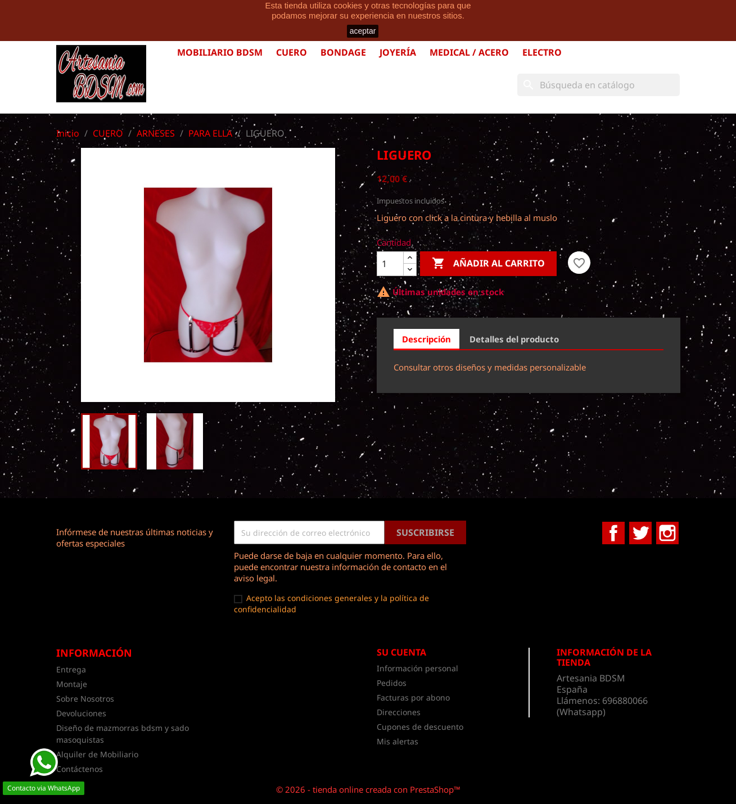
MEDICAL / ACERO (469, 52)
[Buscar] (598, 85)
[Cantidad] (390, 263)
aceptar (363, 30)
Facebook (613, 533)
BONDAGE (343, 52)
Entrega (71, 669)
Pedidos (392, 682)
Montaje (71, 684)
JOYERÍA (398, 52)
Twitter (640, 533)
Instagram (667, 533)
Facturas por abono (413, 697)
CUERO (291, 52)
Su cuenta (401, 652)
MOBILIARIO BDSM (220, 52)
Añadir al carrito (488, 263)
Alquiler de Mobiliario (97, 754)
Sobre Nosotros (85, 698)
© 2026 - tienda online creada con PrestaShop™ (368, 789)
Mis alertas (397, 741)
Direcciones (399, 712)
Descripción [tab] (426, 339)
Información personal (417, 668)
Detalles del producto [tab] (514, 339)
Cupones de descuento (420, 726)
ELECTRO (542, 52)
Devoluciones (81, 713)
